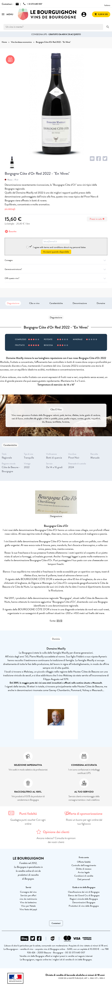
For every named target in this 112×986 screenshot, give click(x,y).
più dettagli (10, 208)
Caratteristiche (56, 303)
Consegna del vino (28, 892)
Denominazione (80, 303)
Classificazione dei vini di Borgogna (83, 892)
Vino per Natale (28, 906)
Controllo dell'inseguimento (83, 865)
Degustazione (13, 303)
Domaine (101, 303)
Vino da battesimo (28, 902)
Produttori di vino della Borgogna (84, 906)
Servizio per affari (28, 895)
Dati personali (83, 879)
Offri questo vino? (56, 278)
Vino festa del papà (28, 909)
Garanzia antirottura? (56, 269)
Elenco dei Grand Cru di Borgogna (83, 895)
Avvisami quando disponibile (56, 252)
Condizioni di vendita (83, 876)
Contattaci (56, 923)
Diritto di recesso (83, 869)
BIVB (59, 621)
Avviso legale (84, 872)
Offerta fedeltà (84, 862)
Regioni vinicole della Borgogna (84, 899)
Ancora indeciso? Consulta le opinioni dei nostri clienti (56, 840)
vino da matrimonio (28, 899)
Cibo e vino (34, 303)
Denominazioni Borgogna (83, 902)
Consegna (56, 260)
